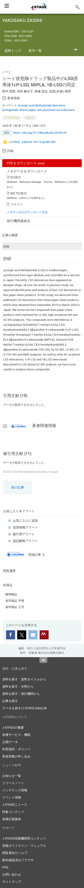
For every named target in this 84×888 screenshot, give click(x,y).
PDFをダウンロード (26, 163)
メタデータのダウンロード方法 (27, 212)
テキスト (17, 204)
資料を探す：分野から (18, 686)
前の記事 (17, 487)
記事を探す (10, 701)
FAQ (5, 867)
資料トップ (12, 50)
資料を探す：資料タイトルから (24, 679)
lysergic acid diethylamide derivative (41, 105)
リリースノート (13, 783)
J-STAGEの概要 (13, 727)
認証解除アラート (25, 541)
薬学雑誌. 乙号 (14, 607)
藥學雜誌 (11, 594)
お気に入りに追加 (25, 520)
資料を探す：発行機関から (21, 693)
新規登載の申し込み (16, 756)
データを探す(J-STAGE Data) (24, 708)
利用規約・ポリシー (16, 749)
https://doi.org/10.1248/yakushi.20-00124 (39, 133)
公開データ (10, 742)
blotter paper (27, 110)
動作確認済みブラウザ (18, 860)
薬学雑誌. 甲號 (14, 601)
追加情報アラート (25, 527)
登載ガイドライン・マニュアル (24, 845)
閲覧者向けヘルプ (14, 853)
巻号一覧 (35, 50)
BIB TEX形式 (18, 193)
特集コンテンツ (13, 812)
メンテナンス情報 (14, 790)
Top (43, 660)
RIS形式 (15, 177)
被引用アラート (24, 534)
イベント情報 (11, 797)
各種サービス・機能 (16, 734)
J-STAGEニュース (14, 804)
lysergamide (10, 110)
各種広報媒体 (11, 819)
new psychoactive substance (56, 110)
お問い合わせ (11, 874)
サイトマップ (11, 881)
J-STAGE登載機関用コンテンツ (24, 838)
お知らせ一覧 (11, 775)
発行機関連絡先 (18, 220)
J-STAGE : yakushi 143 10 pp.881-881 (32, 142)
